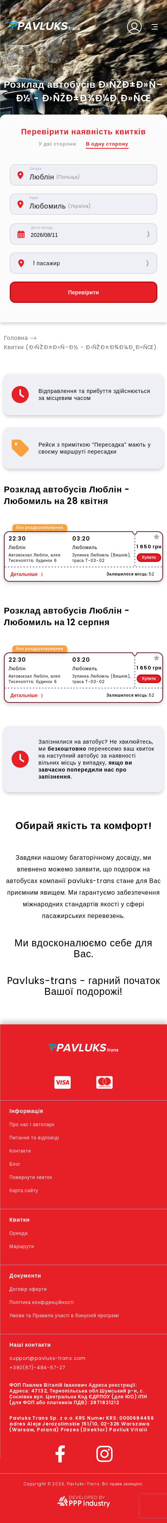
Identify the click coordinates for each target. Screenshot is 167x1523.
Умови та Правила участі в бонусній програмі (64, 1315)
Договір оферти (28, 1289)
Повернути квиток (30, 1177)
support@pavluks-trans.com (47, 1358)
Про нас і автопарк (31, 1124)
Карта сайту (23, 1190)
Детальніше (24, 574)
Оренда (18, 1233)
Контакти (20, 1150)
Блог (15, 1164)
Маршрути (21, 1246)
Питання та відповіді (34, 1137)
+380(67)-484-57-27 (37, 1367)
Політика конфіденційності (41, 1302)
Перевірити (83, 292)
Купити (149, 557)
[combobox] (89, 175)
